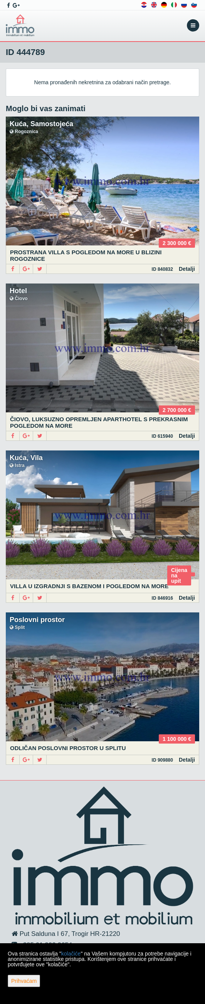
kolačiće (71, 954)
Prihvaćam (24, 981)
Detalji (187, 269)
